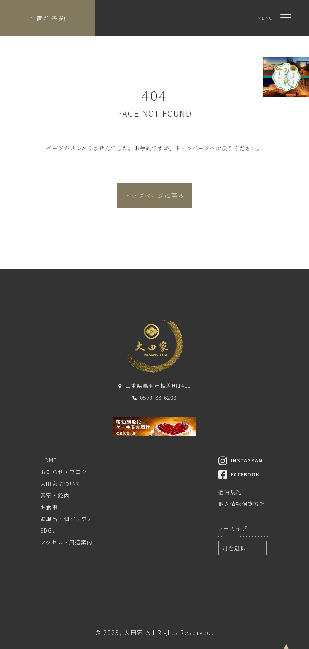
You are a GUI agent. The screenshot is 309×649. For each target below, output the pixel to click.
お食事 (49, 507)
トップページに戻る (154, 195)
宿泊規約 (230, 492)
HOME (48, 460)
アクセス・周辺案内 (66, 542)
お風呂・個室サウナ (66, 518)
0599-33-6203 (154, 397)
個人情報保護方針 (241, 504)
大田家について (60, 483)
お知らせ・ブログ (63, 472)
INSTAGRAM (240, 460)
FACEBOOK (239, 474)
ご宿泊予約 (48, 18)
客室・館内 (55, 495)
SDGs (47, 530)
